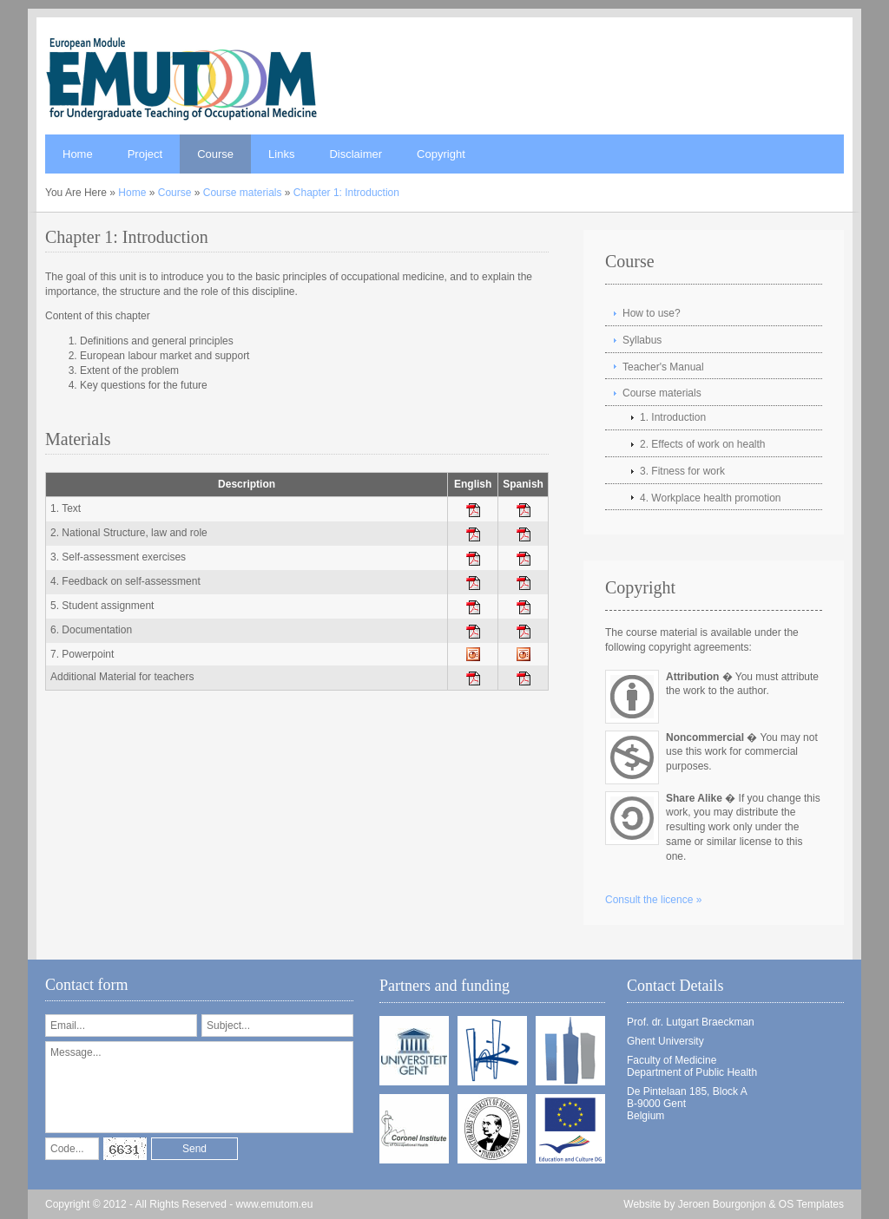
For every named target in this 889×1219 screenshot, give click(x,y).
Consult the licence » (653, 900)
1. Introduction (673, 417)
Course (215, 154)
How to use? (651, 313)
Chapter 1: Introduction (346, 193)
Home (78, 154)
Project (145, 154)
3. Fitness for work (682, 471)
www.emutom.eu (274, 1204)
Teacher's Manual (663, 367)
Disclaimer (355, 154)
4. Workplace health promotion (710, 498)
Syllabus (642, 340)
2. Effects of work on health (703, 444)
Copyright (441, 154)
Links (281, 154)
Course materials (242, 193)
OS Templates (811, 1204)
